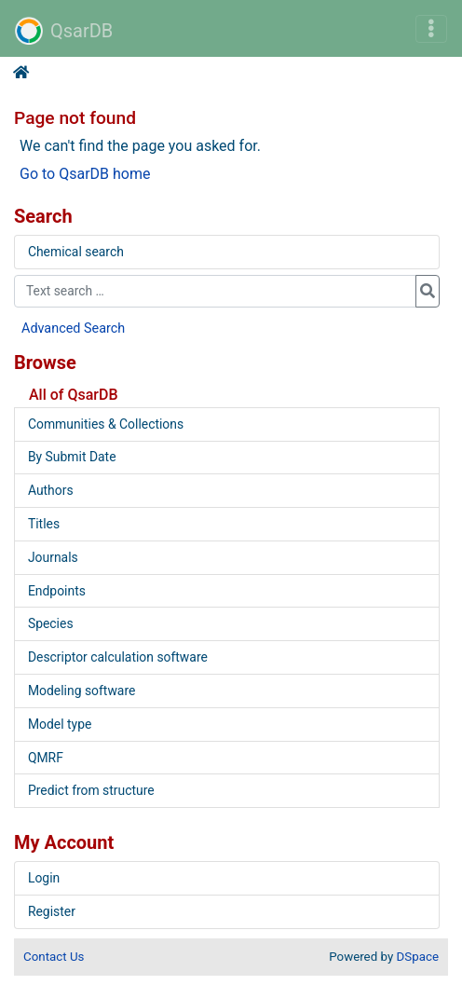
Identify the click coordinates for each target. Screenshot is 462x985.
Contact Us (53, 957)
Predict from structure (91, 790)
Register (51, 911)
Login (44, 877)
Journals (53, 557)
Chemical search (76, 251)
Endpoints (57, 590)
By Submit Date (72, 456)
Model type (59, 724)
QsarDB (64, 31)
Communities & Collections (105, 424)
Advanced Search (73, 328)
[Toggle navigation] (431, 29)
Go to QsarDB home (85, 174)
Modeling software (81, 690)
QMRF (45, 757)
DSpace (418, 957)
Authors (51, 490)
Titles (44, 523)
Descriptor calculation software (118, 657)
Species (51, 623)
